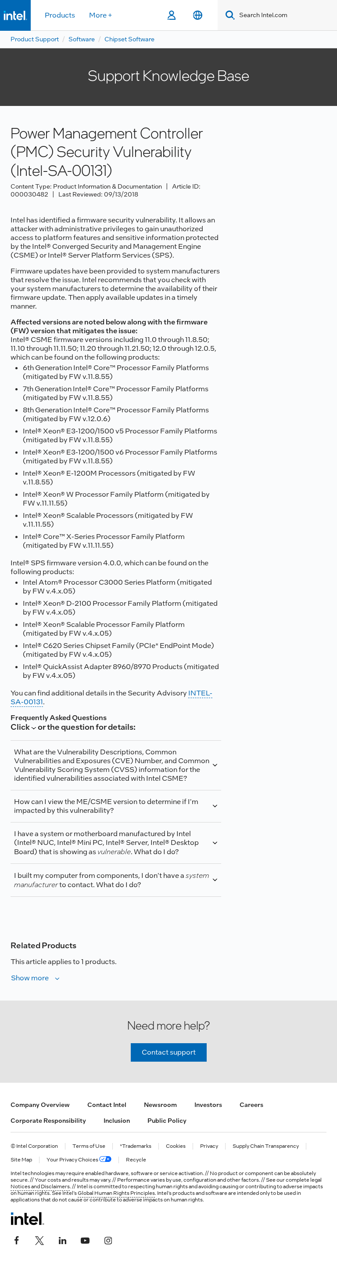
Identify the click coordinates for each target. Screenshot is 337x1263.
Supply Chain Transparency (266, 1146)
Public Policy (166, 1121)
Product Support (35, 39)
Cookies (176, 1146)
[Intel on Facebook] (17, 1239)
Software (81, 39)
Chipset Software (129, 39)
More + (100, 15)
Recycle (136, 1160)
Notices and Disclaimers (40, 1186)
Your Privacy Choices (79, 1160)
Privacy (209, 1146)
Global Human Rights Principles (116, 1193)
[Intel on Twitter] (39, 1239)
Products (60, 15)
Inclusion (117, 1121)
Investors (208, 1105)
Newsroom (160, 1105)
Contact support (169, 1052)
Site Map (21, 1160)
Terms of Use (88, 1146)
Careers (251, 1105)
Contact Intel (106, 1105)
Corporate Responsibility (48, 1121)
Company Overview (40, 1105)
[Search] (228, 15)
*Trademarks (135, 1146)
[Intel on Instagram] (108, 1239)
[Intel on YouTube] (85, 1239)
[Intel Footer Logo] (27, 1218)
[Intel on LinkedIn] (62, 1239)
